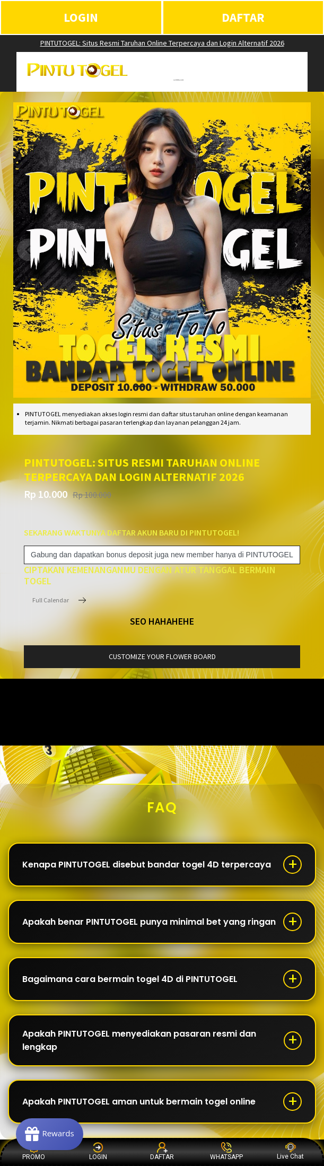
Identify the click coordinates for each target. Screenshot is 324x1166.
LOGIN (81, 17)
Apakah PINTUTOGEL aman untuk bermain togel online (139, 1101)
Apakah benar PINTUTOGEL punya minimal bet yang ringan (149, 922)
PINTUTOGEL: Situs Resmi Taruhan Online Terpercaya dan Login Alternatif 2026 (162, 43)
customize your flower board (162, 656)
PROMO (33, 1151)
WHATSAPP (226, 1151)
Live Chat (290, 1151)
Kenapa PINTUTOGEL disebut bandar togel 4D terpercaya (146, 864)
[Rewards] (49, 1134)
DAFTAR (243, 17)
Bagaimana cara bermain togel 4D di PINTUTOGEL (130, 979)
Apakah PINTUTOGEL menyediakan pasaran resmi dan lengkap (139, 1040)
